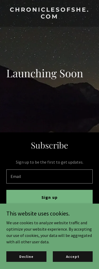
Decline (26, 256)
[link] (49, 17)
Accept (72, 256)
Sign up (49, 197)
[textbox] (49, 176)
